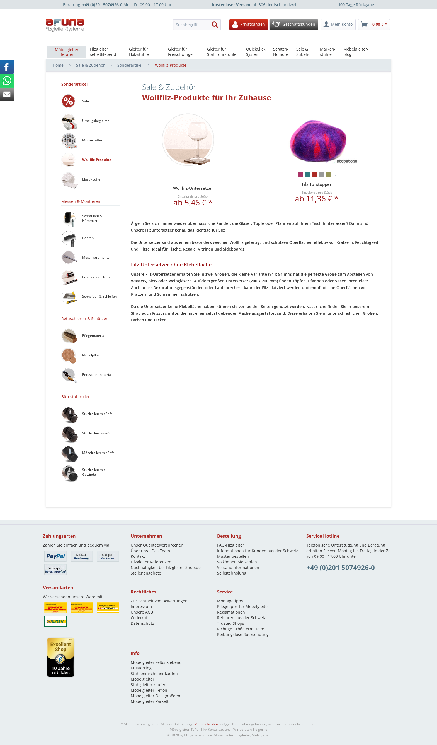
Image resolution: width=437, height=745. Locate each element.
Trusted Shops (230, 623)
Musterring (141, 667)
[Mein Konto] (338, 24)
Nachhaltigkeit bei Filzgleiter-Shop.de (166, 567)
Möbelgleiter (142, 679)
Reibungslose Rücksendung (243, 634)
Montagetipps (230, 601)
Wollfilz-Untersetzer (193, 188)
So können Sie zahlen (237, 561)
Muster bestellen (233, 556)
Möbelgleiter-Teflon (149, 690)
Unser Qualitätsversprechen (157, 545)
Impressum (141, 606)
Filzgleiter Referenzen (151, 561)
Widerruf (139, 617)
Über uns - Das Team (150, 550)
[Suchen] (215, 24)
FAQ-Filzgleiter (230, 545)
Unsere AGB (142, 612)
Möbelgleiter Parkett (150, 701)
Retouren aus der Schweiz (241, 617)
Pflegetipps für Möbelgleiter (243, 606)
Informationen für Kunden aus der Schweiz (257, 550)
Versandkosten (206, 724)
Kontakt (138, 556)
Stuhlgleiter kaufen (148, 684)
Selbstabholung (231, 573)
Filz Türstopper (316, 184)
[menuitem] (198, 24)
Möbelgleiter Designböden (155, 695)
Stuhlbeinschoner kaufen (154, 673)
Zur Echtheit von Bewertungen (159, 601)
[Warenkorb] (374, 24)
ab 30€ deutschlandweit (255, 4)
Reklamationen (231, 612)
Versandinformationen (238, 567)
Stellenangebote (146, 573)
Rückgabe (356, 4)
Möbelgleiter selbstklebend (156, 662)
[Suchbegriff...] (197, 24)
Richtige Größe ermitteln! (240, 628)
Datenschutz (142, 623)
